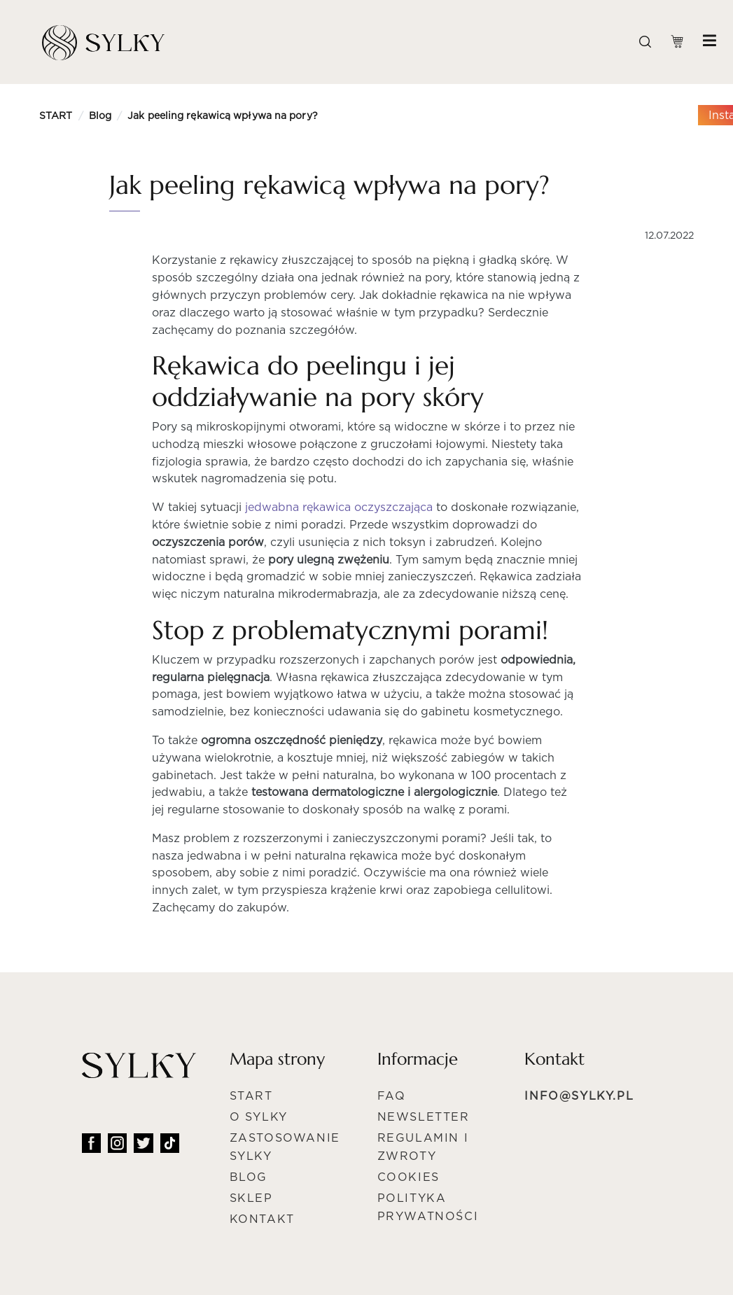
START (56, 115)
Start (251, 1095)
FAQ (391, 1095)
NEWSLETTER (423, 1117)
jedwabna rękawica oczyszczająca (339, 507)
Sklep (251, 1198)
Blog (100, 115)
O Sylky (259, 1117)
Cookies (408, 1177)
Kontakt (262, 1219)
